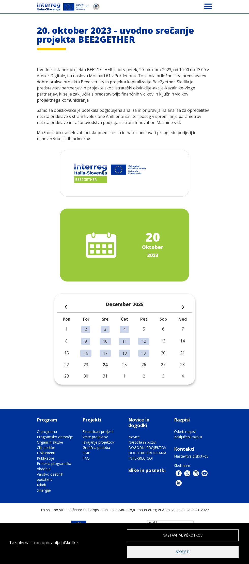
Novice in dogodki (138, 422)
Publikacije (45, 458)
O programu (47, 431)
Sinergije (44, 490)
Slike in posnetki (147, 470)
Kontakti (184, 449)
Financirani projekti (98, 431)
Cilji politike (46, 447)
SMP (86, 452)
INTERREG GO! (140, 458)
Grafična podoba (96, 447)
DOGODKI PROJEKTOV (147, 447)
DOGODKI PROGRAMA (147, 452)
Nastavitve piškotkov (191, 456)
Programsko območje (55, 436)
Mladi (41, 484)
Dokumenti (46, 452)
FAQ (86, 458)
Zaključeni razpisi (188, 436)
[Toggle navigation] (208, 6)
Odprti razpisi (185, 431)
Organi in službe (50, 442)
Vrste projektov (95, 436)
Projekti (92, 420)
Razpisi (182, 420)
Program (47, 420)
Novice (134, 436)
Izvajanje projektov (98, 442)
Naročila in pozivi (142, 442)
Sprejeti (183, 551)
